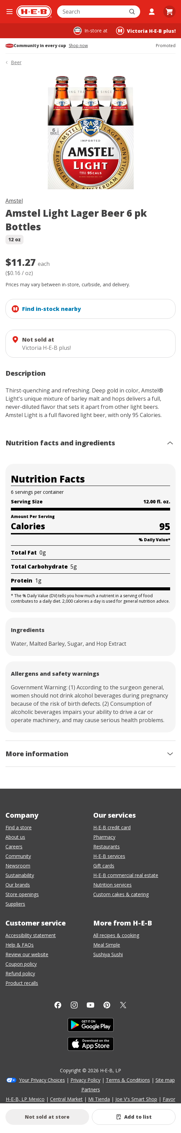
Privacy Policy (85, 1080)
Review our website (26, 954)
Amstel (14, 200)
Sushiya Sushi (108, 954)
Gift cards (103, 865)
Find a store (18, 827)
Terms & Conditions (128, 1080)
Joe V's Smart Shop (136, 1099)
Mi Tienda (99, 1099)
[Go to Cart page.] (169, 11)
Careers (13, 846)
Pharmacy (104, 837)
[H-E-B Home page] (34, 11)
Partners (90, 1089)
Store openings (22, 894)
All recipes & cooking (116, 935)
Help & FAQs (19, 945)
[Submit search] (132, 11)
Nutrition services (112, 884)
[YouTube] (90, 1005)
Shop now (78, 45)
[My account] (152, 11)
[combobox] (91, 11)
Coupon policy (21, 964)
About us (15, 837)
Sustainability (19, 875)
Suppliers (15, 904)
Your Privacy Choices (42, 1080)
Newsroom (17, 865)
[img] (90, 132)
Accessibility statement (30, 935)
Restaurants (106, 846)
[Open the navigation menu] (9, 12)
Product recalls (21, 983)
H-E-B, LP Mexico (25, 1099)
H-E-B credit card (112, 827)
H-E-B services (109, 856)
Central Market (66, 1099)
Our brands (17, 884)
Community (18, 856)
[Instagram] (74, 1005)
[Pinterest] (106, 1005)
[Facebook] (57, 1005)
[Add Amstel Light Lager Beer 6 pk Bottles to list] (134, 1117)
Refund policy (20, 973)
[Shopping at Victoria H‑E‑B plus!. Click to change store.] (146, 31)
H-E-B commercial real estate (125, 875)
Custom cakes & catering (121, 894)
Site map (165, 1080)
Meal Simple (106, 945)
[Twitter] (123, 1005)
